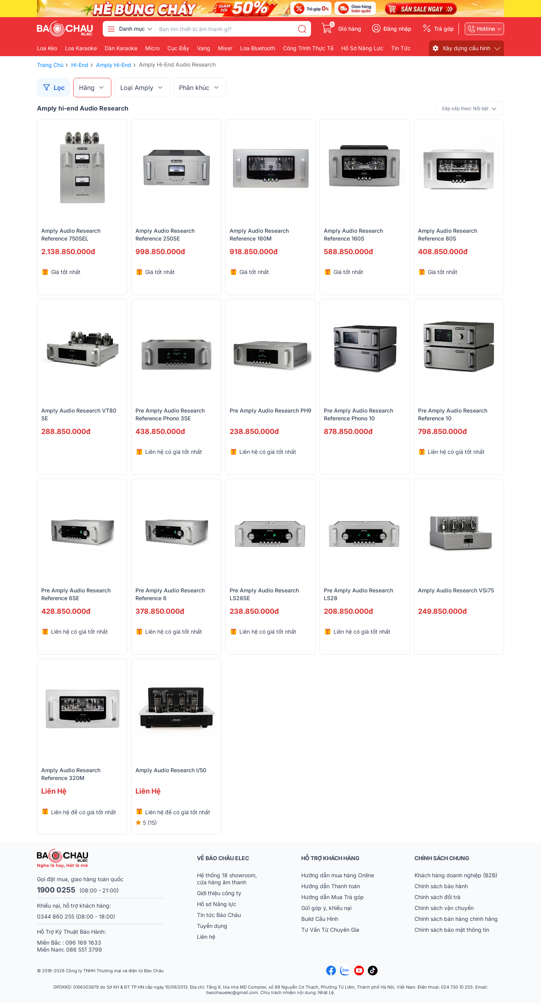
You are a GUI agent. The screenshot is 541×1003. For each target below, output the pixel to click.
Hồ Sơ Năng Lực (362, 48)
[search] (302, 29)
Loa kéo (47, 48)
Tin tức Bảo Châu (219, 915)
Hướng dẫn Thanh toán (330, 886)
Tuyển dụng (212, 925)
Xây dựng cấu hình (466, 48)
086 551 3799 (84, 949)
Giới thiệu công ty (219, 893)
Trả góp (444, 29)
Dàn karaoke (121, 48)
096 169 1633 (83, 942)
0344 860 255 (55, 916)
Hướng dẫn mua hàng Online (337, 875)
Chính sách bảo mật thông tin (452, 929)
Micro (152, 48)
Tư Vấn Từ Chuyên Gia (331, 929)
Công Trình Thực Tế (308, 48)
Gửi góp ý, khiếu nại (326, 908)
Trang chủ (50, 64)
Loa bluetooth (257, 48)
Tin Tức (401, 48)
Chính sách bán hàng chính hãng (456, 918)
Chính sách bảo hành (441, 886)
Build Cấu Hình (319, 918)
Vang (203, 48)
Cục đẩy (178, 48)
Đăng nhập (397, 29)
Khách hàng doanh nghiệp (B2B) (456, 875)
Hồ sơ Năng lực (216, 904)
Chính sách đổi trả (437, 897)
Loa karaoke (81, 48)
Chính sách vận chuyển (444, 908)
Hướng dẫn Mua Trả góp (332, 897)
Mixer (225, 48)
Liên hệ (206, 936)
